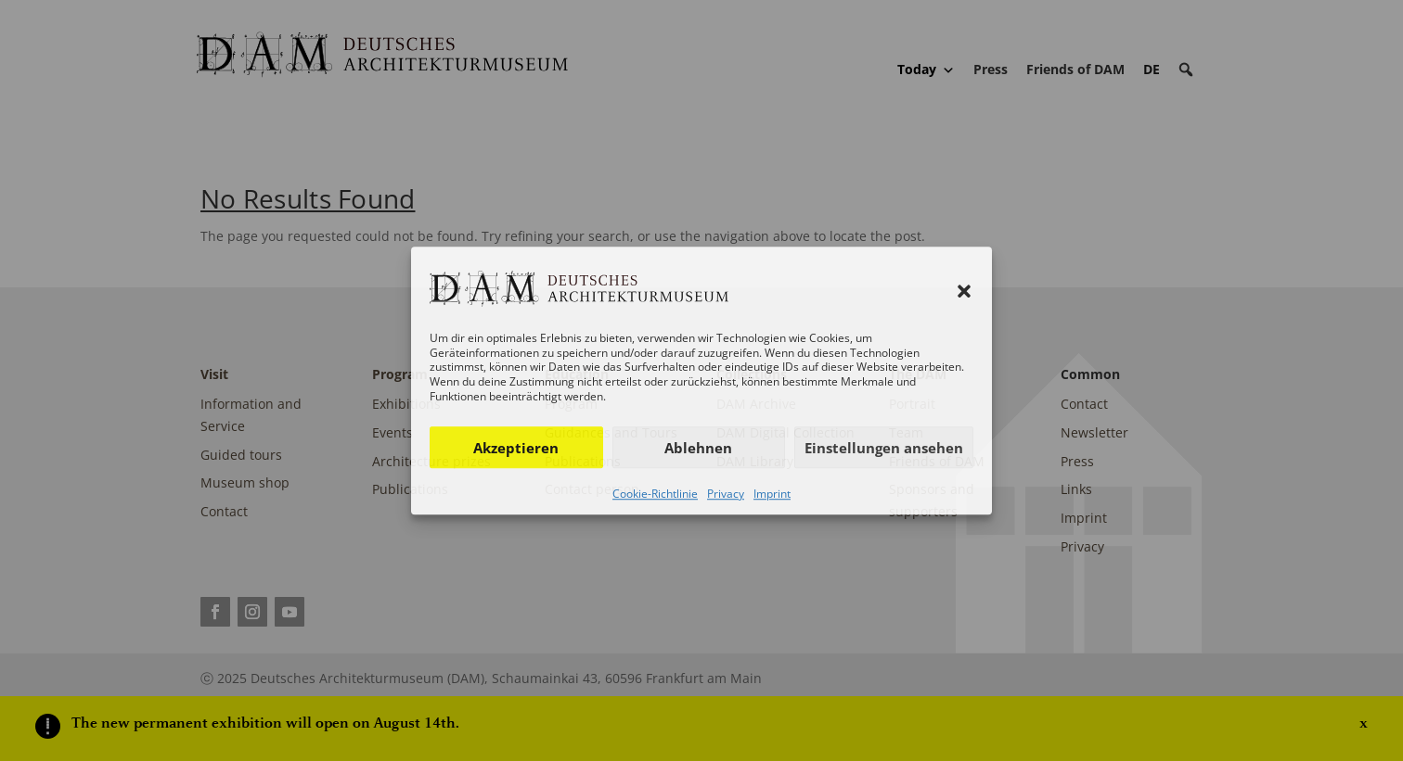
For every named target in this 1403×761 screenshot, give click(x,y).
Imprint (772, 493)
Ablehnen (698, 447)
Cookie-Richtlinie (655, 493)
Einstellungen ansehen (883, 447)
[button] (964, 291)
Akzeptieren (516, 447)
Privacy (725, 493)
